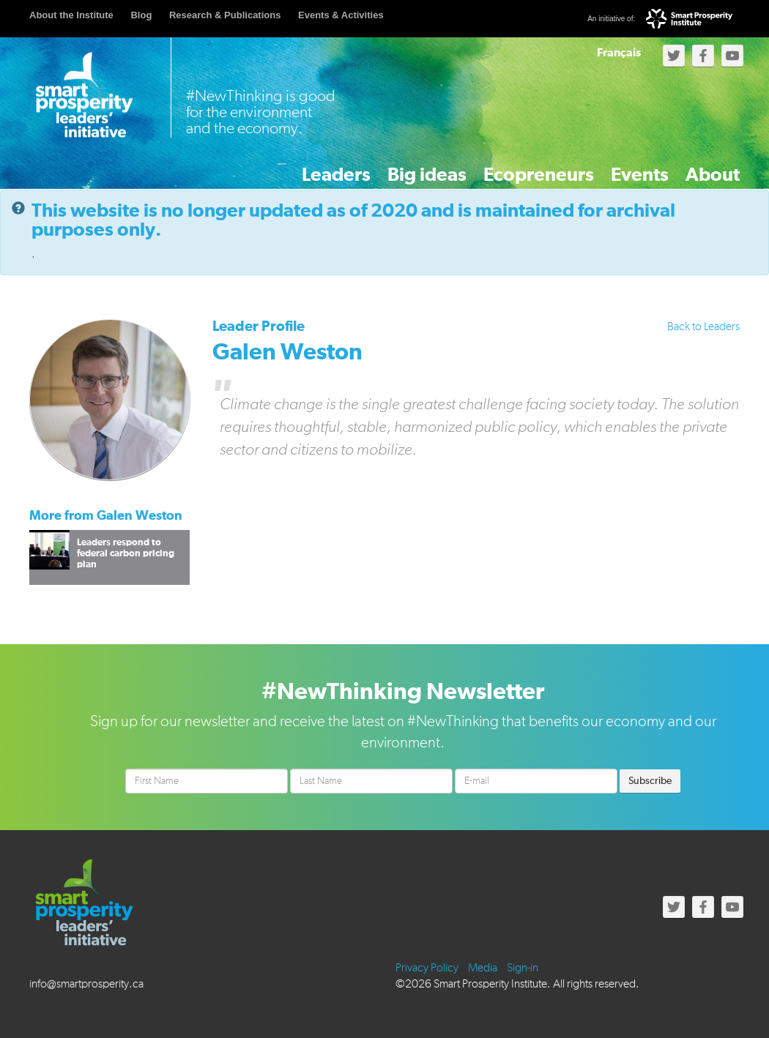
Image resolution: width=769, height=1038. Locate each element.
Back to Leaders (703, 325)
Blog (141, 15)
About (700, 167)
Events (602, 167)
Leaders (233, 167)
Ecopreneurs (479, 167)
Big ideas (347, 167)
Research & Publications (225, 15)
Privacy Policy (426, 966)
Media (482, 966)
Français (619, 53)
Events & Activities (341, 15)
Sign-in (522, 966)
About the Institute (71, 15)
